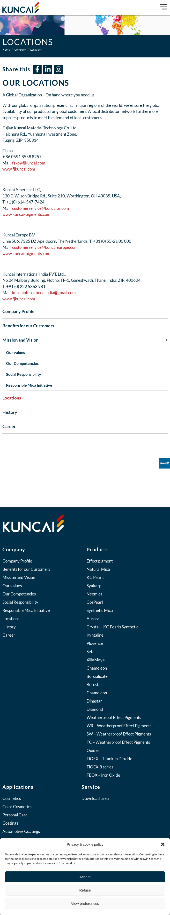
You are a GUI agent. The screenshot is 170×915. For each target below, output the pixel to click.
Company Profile (18, 311)
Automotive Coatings (21, 831)
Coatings (10, 823)
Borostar (94, 684)
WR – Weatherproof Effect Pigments (119, 725)
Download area (95, 798)
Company (20, 49)
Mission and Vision (85, 340)
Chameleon (97, 668)
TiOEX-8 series (100, 766)
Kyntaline (95, 635)
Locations (11, 397)
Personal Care (15, 814)
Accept (85, 877)
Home (6, 49)
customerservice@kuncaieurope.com (45, 247)
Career (9, 426)
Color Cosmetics (16, 806)
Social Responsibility (23, 374)
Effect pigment (100, 560)
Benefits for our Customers (28, 325)
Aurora (93, 618)
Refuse (85, 890)
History (9, 412)
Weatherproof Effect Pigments (114, 717)
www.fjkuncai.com (18, 169)
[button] (162, 844)
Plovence (95, 643)
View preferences (85, 903)
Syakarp (94, 585)
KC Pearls (95, 577)
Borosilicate (97, 676)
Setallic (93, 651)
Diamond (95, 709)
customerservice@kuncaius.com (40, 208)
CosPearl (95, 602)
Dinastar (94, 701)
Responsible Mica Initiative (29, 385)
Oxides (93, 750)
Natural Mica (98, 569)
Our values (15, 352)
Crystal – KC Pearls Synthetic (112, 626)
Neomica (95, 593)
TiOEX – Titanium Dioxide (109, 758)
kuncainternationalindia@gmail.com (44, 292)
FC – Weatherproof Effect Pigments (118, 742)
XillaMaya (96, 659)
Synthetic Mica (100, 610)
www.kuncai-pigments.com (26, 214)
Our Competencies (22, 363)
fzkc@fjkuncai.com (28, 162)
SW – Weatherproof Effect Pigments (119, 733)
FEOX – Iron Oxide (103, 775)
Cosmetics (11, 798)
